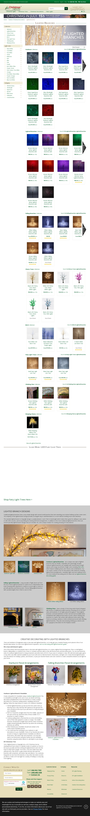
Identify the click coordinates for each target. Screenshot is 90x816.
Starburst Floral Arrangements (24, 662)
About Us (56, 2)
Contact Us (35, 775)
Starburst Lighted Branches (55, 562)
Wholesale (64, 789)
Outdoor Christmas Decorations (17, 19)
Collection (55, 49)
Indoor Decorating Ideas (78, 780)
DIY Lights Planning (76, 771)
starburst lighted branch (34, 696)
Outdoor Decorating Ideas (78, 785)
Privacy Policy (50, 775)
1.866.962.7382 (35, 770)
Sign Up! (19, 789)
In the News (64, 785)
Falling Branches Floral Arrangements (66, 662)
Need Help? (50, 785)
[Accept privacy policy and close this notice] (86, 807)
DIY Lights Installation (77, 775)
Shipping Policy (51, 771)
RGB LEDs (81, 567)
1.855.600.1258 (36, 773)
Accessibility (50, 794)
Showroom (64, 794)
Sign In (61, 2)
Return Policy (50, 780)
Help (65, 2)
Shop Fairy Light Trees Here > (18, 499)
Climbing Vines (51, 608)
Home (5, 19)
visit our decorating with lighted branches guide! (53, 644)
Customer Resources (77, 789)
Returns (49, 789)
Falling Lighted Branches (11, 583)
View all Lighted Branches (33, 443)
